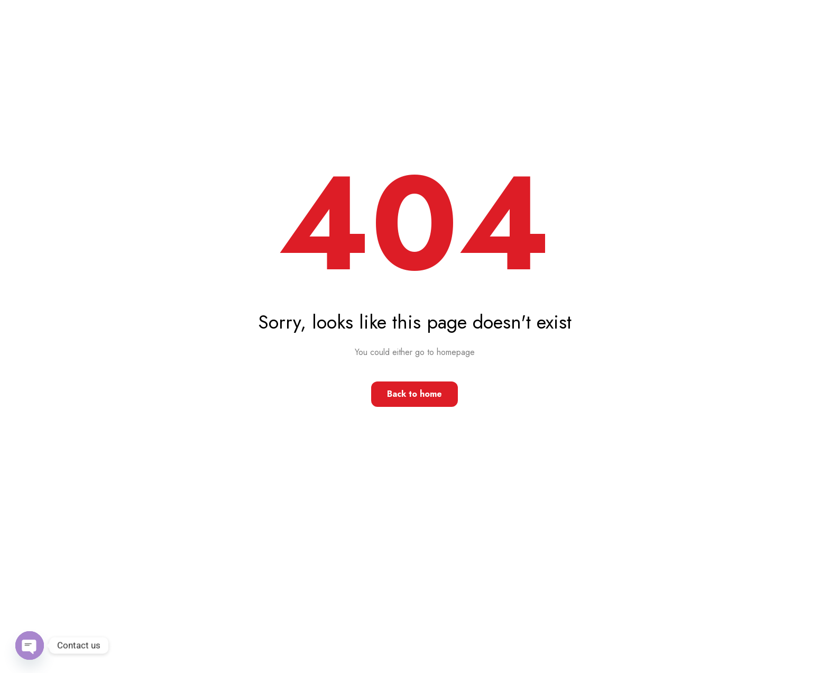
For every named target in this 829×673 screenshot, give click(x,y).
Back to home (414, 394)
